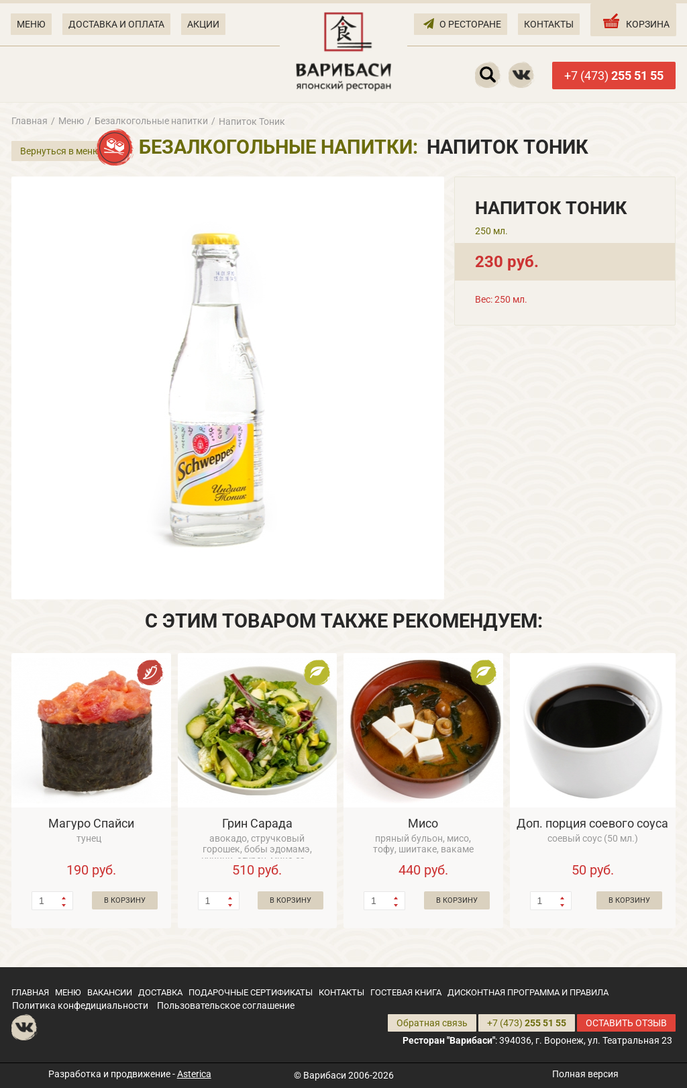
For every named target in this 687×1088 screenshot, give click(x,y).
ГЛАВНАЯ (30, 992)
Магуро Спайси (91, 823)
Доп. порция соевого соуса (592, 823)
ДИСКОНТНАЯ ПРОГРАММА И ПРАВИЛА (528, 992)
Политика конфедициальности (80, 1005)
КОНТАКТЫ (549, 24)
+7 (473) (614, 75)
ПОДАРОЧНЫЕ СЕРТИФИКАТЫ (251, 992)
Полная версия (585, 1074)
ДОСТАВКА (160, 992)
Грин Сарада (257, 823)
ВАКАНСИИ (109, 992)
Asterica (194, 1074)
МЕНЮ (31, 24)
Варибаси (324, 1075)
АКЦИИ (203, 24)
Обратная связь (432, 1023)
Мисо (423, 823)
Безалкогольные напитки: (278, 147)
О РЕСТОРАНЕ (462, 23)
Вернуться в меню (60, 151)
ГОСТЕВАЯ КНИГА (405, 992)
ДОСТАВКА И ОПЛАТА (116, 24)
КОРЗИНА (635, 21)
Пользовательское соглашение (226, 1005)
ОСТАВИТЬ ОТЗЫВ (626, 1023)
